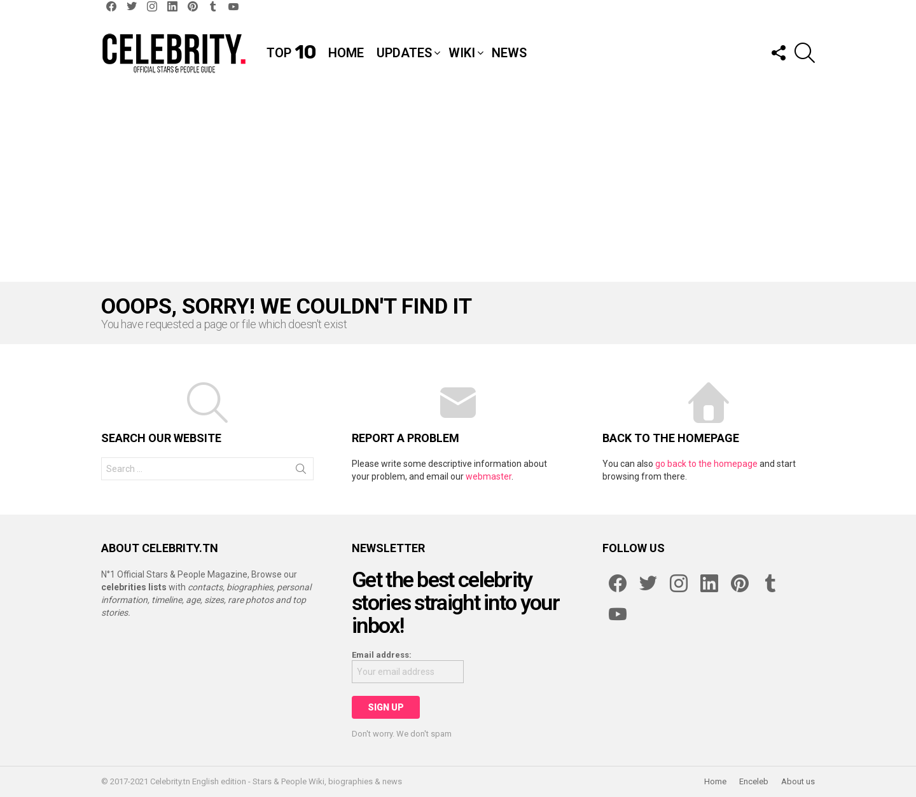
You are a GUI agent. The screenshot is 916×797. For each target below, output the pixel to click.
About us (798, 781)
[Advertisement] (458, 186)
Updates (404, 52)
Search (301, 471)
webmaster (488, 476)
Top (291, 52)
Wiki (461, 52)
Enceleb (753, 781)
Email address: (382, 655)
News (509, 52)
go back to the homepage (706, 464)
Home (346, 52)
